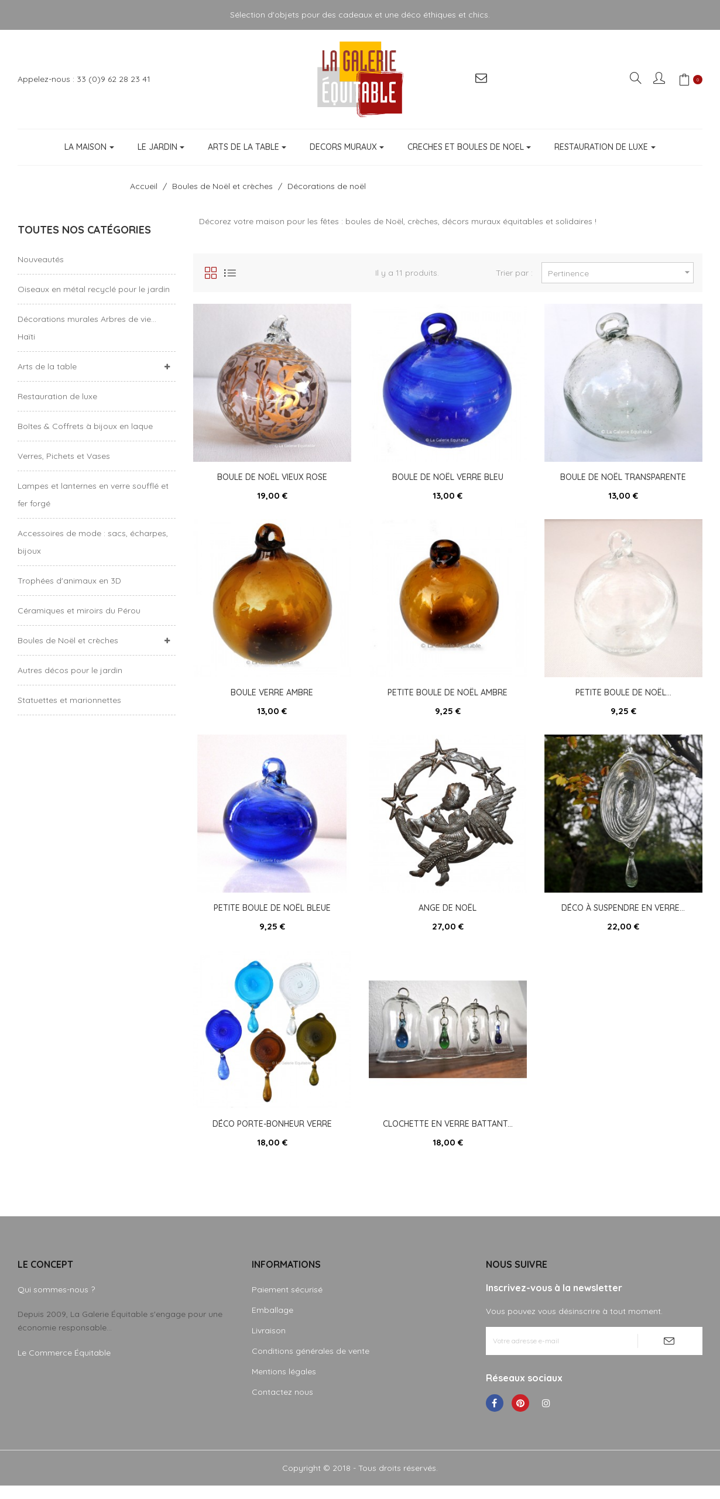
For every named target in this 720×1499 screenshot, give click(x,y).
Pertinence (620, 272)
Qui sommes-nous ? (56, 1303)
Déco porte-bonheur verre (272, 1133)
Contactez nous (282, 1405)
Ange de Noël (447, 915)
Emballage (272, 1323)
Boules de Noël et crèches (68, 640)
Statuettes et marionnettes (69, 700)
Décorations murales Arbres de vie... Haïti (87, 328)
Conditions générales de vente (310, 1364)
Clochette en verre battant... (448, 1133)
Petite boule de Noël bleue (272, 915)
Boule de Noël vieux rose (272, 477)
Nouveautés (41, 259)
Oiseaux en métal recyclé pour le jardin (94, 289)
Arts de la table (47, 366)
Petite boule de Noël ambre (448, 696)
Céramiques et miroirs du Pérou (79, 610)
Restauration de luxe (57, 396)
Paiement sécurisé (287, 1303)
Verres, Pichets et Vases (64, 456)
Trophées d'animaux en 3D (69, 580)
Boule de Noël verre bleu (447, 477)
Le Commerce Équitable (64, 1366)
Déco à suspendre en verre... (623, 915)
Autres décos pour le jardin (70, 670)
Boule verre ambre (272, 696)
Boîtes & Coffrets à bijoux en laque (85, 426)
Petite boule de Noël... (623, 696)
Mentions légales (284, 1385)
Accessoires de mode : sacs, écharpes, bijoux (93, 542)
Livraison (269, 1344)
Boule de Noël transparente (623, 477)
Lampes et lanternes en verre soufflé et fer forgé (93, 495)
